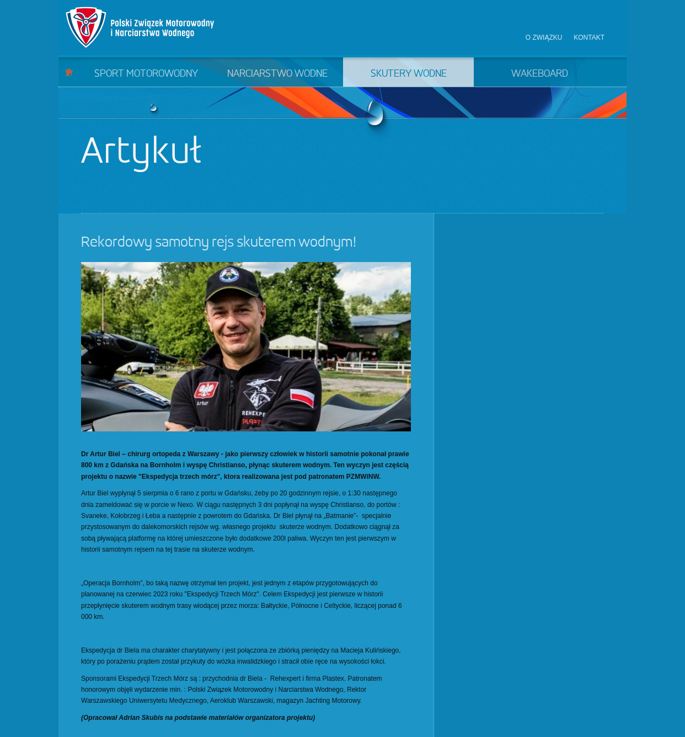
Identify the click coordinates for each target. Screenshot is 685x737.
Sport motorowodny (146, 73)
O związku (544, 37)
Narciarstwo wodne (277, 73)
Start (69, 72)
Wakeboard (539, 73)
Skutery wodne (409, 73)
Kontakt (589, 37)
